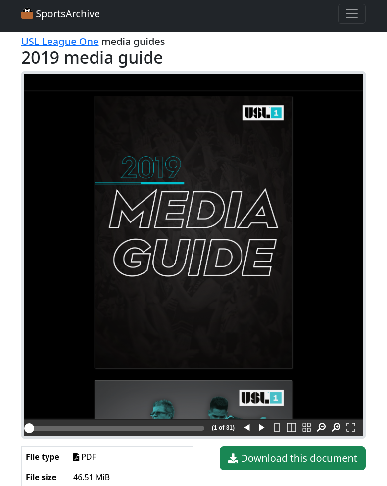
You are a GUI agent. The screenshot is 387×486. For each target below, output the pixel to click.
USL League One (60, 41)
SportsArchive (60, 13)
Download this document (292, 458)
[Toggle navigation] (352, 14)
